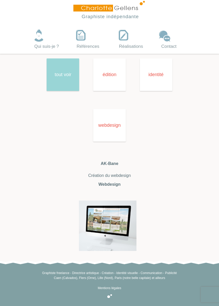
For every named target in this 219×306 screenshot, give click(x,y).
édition (109, 74)
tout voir (63, 74)
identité (156, 74)
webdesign (109, 125)
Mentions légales (109, 288)
